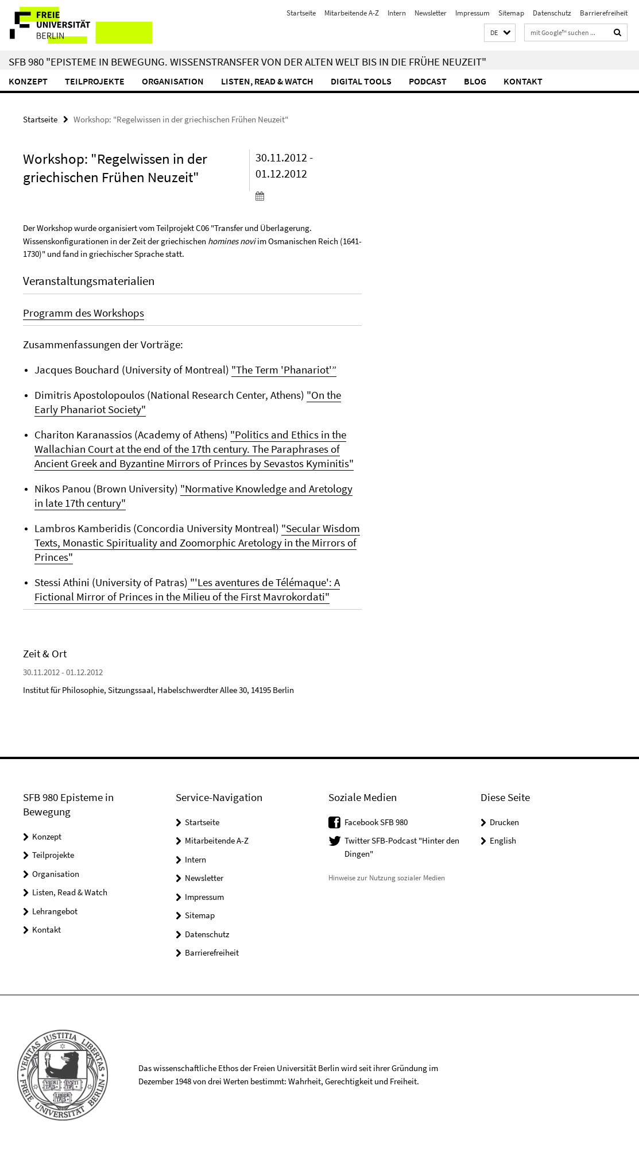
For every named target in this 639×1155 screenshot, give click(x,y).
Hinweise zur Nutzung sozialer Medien (386, 878)
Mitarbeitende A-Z (351, 13)
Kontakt (523, 81)
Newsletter (431, 13)
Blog (475, 81)
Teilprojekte (95, 81)
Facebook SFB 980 (376, 822)
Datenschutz (552, 13)
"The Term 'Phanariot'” (283, 369)
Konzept (28, 81)
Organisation (173, 81)
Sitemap (511, 13)
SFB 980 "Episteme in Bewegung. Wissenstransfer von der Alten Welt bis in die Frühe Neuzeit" (247, 61)
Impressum (472, 13)
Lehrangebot (55, 911)
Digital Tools (361, 81)
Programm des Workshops (83, 312)
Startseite (301, 13)
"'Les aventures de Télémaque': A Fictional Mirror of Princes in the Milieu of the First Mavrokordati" (187, 589)
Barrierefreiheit (604, 13)
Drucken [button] (504, 822)
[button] (500, 33)
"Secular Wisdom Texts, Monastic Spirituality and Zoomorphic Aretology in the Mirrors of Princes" (197, 542)
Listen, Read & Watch (267, 81)
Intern (397, 13)
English (503, 840)
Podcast (428, 81)
